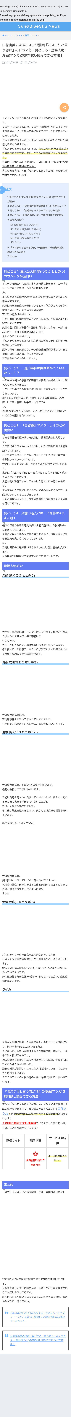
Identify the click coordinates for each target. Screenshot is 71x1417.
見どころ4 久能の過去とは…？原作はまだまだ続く (35, 215)
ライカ (15, 242)
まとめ (12, 256)
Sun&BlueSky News (36, 26)
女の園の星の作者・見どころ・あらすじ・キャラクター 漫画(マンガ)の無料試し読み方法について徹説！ (38, 1340)
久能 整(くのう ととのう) (24, 225)
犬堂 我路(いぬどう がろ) (24, 238)
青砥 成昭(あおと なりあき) (25, 229)
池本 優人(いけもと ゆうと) (25, 234)
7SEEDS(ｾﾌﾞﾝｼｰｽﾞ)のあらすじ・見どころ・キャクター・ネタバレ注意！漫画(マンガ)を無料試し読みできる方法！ (37, 1317)
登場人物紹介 (15, 219)
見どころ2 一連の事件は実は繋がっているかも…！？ (36, 206)
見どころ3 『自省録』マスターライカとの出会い (34, 210)
